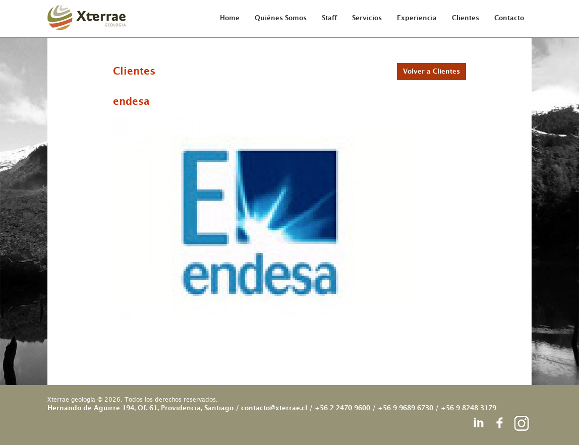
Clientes (465, 18)
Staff (329, 18)
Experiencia (417, 18)
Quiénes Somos (281, 18)
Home (230, 18)
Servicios (367, 18)
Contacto (509, 18)
